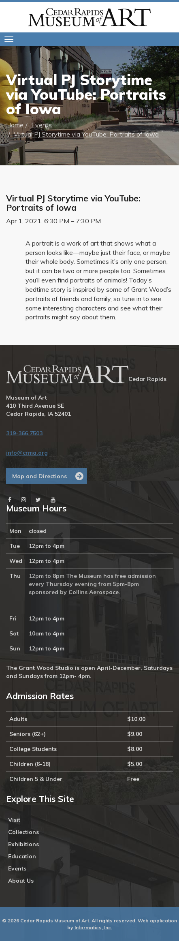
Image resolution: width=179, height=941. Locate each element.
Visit (14, 819)
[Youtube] (53, 499)
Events (41, 125)
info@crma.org (27, 452)
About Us (21, 880)
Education (22, 856)
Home (14, 125)
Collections (23, 832)
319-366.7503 (24, 433)
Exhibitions (23, 844)
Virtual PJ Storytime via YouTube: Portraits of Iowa (86, 134)
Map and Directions (39, 476)
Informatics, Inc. (93, 927)
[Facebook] (9, 499)
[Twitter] (38, 499)
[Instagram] (23, 499)
